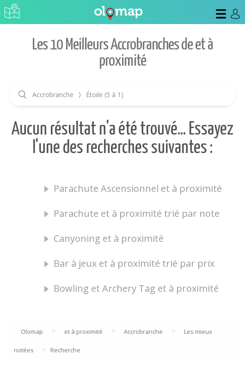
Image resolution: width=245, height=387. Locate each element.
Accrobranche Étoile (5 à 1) (77, 94)
